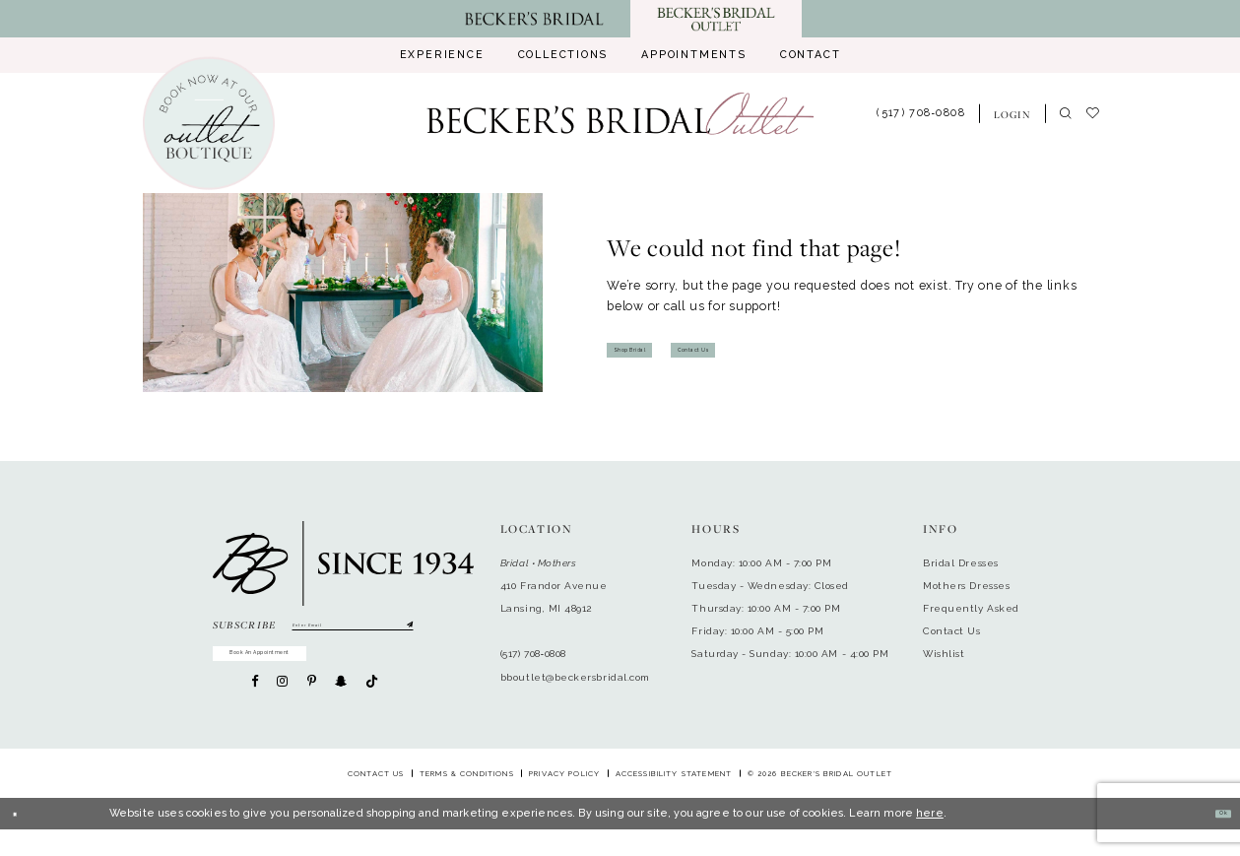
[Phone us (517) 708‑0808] (921, 114)
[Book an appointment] (209, 123)
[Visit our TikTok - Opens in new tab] (371, 708)
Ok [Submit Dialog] (1215, 840)
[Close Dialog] (22, 840)
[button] (1012, 114)
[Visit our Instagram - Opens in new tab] (282, 707)
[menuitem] (441, 55)
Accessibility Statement (674, 800)
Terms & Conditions (467, 800)
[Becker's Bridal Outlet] (620, 113)
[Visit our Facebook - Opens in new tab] (254, 707)
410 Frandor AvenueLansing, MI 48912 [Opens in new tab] (554, 597)
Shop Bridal (655, 349)
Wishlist (943, 653)
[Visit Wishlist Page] (1099, 114)
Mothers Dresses (966, 585)
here (930, 839)
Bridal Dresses (961, 563)
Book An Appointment (317, 671)
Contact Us (770, 349)
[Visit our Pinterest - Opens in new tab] (311, 707)
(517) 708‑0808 (533, 653)
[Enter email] (353, 630)
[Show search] (1065, 114)
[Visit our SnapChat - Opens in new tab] (341, 707)
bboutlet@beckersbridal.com (575, 677)
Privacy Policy (564, 800)
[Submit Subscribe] (405, 630)
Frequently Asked (971, 608)
